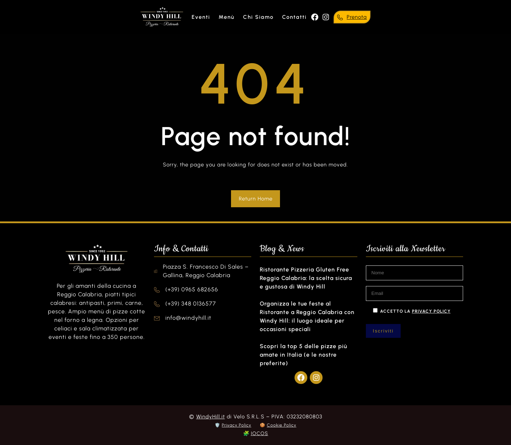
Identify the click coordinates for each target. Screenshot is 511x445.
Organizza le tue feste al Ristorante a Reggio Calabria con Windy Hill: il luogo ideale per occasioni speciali (307, 316)
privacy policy (431, 311)
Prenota (357, 17)
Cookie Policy (281, 425)
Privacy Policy (236, 425)
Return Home (256, 199)
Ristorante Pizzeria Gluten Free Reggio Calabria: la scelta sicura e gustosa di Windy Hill (306, 278)
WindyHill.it (210, 416)
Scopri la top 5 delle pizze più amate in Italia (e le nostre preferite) (303, 355)
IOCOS (259, 433)
